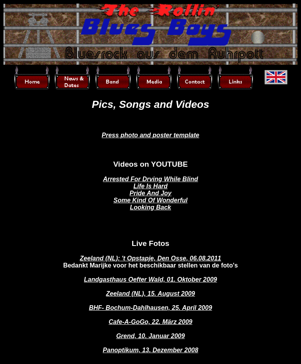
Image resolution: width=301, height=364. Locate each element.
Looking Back (150, 207)
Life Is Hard (150, 186)
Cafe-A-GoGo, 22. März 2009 (150, 321)
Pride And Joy (151, 193)
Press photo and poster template (150, 135)
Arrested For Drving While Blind (150, 179)
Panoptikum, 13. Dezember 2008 (150, 350)
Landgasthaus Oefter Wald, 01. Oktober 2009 (150, 279)
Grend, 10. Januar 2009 (150, 336)
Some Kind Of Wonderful (150, 200)
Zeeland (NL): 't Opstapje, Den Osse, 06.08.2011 (150, 258)
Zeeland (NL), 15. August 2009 (150, 293)
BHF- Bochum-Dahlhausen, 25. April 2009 (150, 307)
